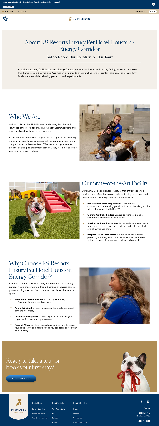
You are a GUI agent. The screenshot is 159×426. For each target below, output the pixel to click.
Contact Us (77, 418)
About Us (76, 413)
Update (23, 11)
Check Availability (21, 378)
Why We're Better (59, 409)
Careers (55, 422)
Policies (55, 418)
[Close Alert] (153, 4)
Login (152, 11)
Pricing (75, 409)
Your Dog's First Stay (40, 418)
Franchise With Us (80, 422)
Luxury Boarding (38, 409)
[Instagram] (148, 402)
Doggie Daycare (38, 413)
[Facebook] (141, 402)
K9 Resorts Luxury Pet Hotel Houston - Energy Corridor (48, 69)
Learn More (8, 7)
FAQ (53, 413)
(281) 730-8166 (139, 11)
